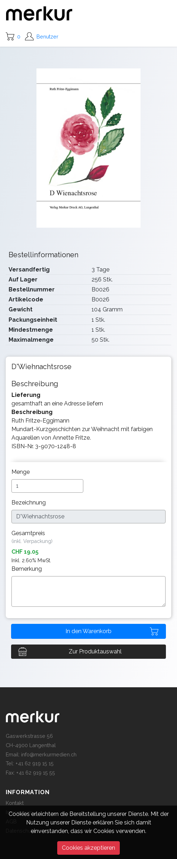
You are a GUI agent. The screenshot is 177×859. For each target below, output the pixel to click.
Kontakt (15, 803)
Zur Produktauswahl (95, 651)
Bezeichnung (29, 502)
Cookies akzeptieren (88, 847)
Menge (21, 472)
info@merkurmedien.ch (49, 754)
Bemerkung (27, 568)
